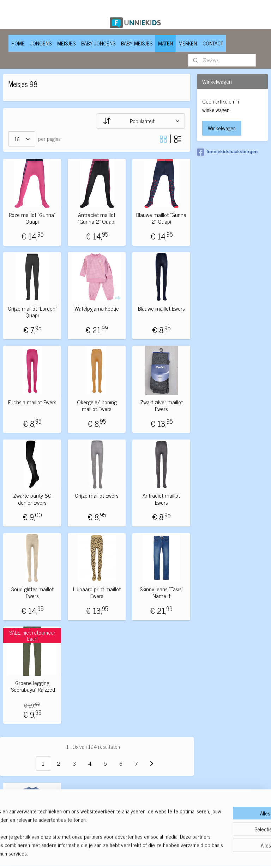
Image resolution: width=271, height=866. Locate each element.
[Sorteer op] (141, 120)
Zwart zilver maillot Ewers (161, 405)
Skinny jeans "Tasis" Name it (161, 592)
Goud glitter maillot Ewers (32, 592)
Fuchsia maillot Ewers (32, 401)
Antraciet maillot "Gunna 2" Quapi (96, 218)
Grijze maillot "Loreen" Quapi (32, 311)
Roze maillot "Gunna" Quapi (32, 218)
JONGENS (41, 43)
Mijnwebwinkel (193, 853)
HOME (18, 43)
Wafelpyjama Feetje (96, 308)
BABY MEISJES (136, 43)
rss (126, 853)
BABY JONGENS (98, 43)
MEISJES (66, 43)
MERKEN (188, 43)
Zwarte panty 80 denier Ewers (32, 498)
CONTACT (213, 43)
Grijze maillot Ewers (97, 495)
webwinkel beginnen (145, 853)
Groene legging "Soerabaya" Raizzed (32, 685)
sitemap (115, 853)
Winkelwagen (222, 128)
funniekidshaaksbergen (227, 152)
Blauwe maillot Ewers (161, 308)
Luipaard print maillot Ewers (97, 592)
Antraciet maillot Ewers (161, 498)
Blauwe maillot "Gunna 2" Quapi (161, 218)
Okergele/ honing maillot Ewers (97, 405)
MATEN (165, 43)
